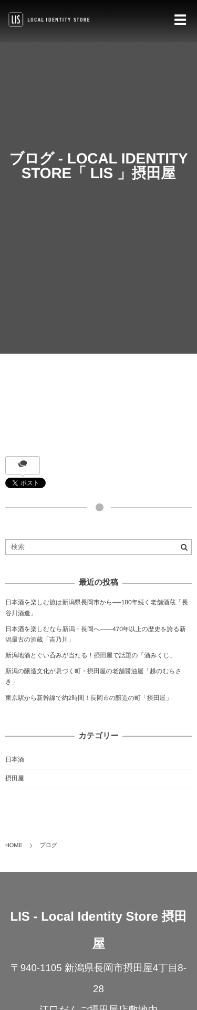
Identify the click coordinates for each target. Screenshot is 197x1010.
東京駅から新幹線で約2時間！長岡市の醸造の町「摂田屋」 (88, 698)
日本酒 (14, 759)
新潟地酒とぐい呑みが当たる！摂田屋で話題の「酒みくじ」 (90, 655)
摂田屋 (14, 778)
